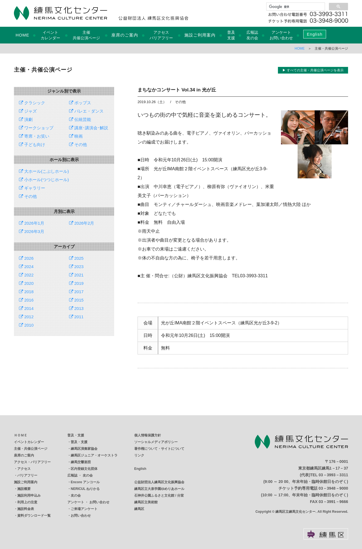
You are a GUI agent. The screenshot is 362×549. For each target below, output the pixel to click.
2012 (26, 316)
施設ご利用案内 (200, 35)
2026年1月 (31, 223)
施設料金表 (25, 509)
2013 (76, 308)
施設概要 (24, 489)
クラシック (32, 102)
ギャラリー (32, 188)
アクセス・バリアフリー (32, 462)
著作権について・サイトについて (159, 449)
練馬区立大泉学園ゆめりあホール (159, 489)
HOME (22, 35)
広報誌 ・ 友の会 (80, 475)
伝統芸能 (80, 119)
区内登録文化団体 (84, 469)
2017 (76, 291)
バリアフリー (27, 475)
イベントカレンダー (29, 442)
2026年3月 (31, 231)
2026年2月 (81, 223)
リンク (139, 455)
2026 (26, 258)
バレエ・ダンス (86, 111)
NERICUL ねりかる (85, 489)
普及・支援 (75, 435)
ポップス (80, 102)
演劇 (26, 119)
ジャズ (28, 111)
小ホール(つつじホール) (44, 179)
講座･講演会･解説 (88, 127)
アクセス (24, 469)
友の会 (76, 495)
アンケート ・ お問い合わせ (88, 502)
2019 (76, 283)
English (314, 34)
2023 (76, 266)
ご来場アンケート (84, 509)
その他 (78, 144)
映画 (76, 136)
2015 (76, 300)
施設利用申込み (29, 495)
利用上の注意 (27, 502)
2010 (26, 325)
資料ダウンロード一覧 (34, 516)
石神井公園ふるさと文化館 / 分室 (159, 495)
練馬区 (139, 509)
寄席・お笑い (34, 136)
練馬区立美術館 (146, 502)
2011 (76, 316)
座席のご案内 (124, 35)
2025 (76, 258)
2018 (26, 291)
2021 (76, 275)
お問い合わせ (81, 516)
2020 (26, 283)
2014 (26, 308)
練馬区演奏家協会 (84, 449)
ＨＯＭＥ (20, 435)
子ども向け (32, 144)
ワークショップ (36, 127)
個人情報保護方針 (147, 435)
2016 (26, 300)
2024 (26, 266)
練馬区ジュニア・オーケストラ (94, 455)
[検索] (295, 6)
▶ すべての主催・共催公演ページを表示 (312, 70)
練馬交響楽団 (81, 462)
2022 (26, 275)
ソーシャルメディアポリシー (156, 442)
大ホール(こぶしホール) (44, 171)
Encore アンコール (85, 482)
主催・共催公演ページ (30, 449)
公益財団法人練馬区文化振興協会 (159, 482)
